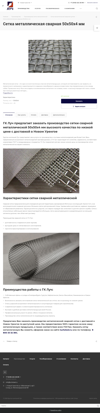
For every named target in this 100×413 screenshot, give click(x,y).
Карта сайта (93, 398)
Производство (19, 359)
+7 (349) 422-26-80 (77, 3)
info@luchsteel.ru (11, 382)
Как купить (22, 115)
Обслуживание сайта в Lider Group (66, 398)
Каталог (6, 359)
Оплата (33, 115)
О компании (61, 359)
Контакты (74, 359)
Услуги (32, 359)
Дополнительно (59, 115)
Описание (9, 115)
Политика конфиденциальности (43, 398)
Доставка (44, 115)
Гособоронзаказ (46, 359)
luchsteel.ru (66, 330)
